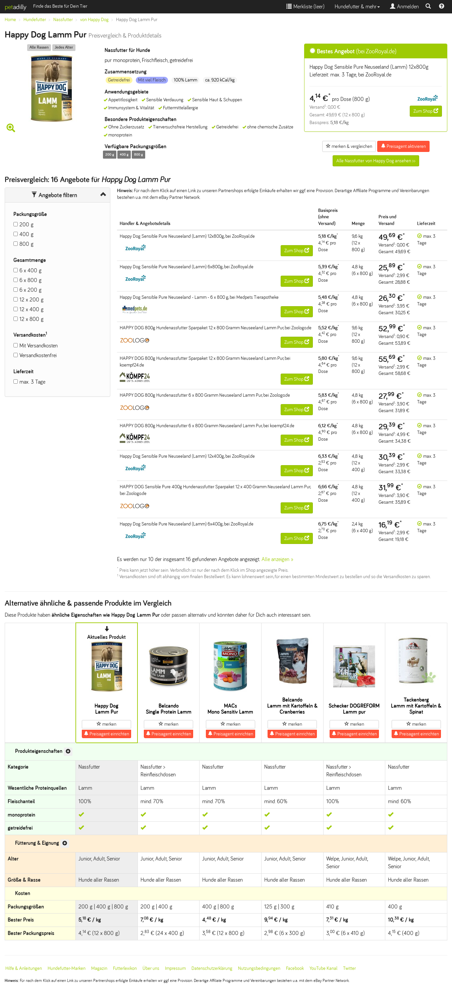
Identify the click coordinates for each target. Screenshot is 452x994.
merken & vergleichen (349, 146)
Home (10, 19)
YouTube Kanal (323, 968)
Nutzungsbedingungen (259, 968)
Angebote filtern (54, 195)
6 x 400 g (30, 270)
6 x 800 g (30, 280)
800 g (26, 244)
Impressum (175, 968)
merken (106, 724)
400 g (26, 234)
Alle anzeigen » (277, 559)
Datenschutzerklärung (211, 968)
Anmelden (404, 6)
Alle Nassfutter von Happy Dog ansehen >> (375, 160)
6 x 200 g (30, 290)
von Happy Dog (94, 19)
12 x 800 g (31, 319)
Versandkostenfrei (38, 355)
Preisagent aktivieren (403, 146)
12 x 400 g (31, 309)
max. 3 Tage (32, 382)
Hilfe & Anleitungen (23, 968)
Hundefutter (34, 19)
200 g (26, 224)
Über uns (151, 968)
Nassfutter (63, 19)
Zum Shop (425, 111)
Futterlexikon (125, 968)
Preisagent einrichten (106, 733)
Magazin (99, 968)
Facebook (295, 968)
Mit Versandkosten (38, 345)
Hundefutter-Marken (67, 968)
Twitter (349, 968)
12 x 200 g (31, 299)
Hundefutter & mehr (357, 6)
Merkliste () (305, 6)
